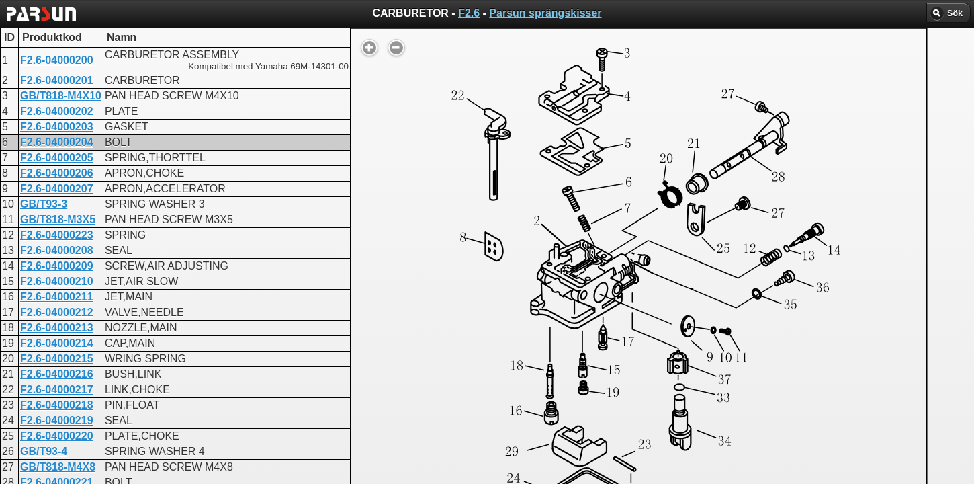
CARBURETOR (449, 346)
